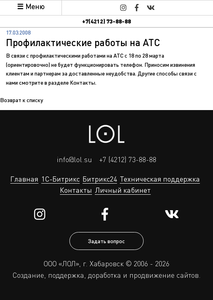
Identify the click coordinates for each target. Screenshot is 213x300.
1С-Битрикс (60, 178)
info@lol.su (74, 159)
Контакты (82, 82)
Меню (34, 6)
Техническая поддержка (160, 178)
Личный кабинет (123, 190)
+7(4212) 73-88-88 (106, 21)
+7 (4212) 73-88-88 (127, 159)
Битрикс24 (100, 178)
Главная (24, 178)
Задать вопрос (106, 240)
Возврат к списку (21, 99)
